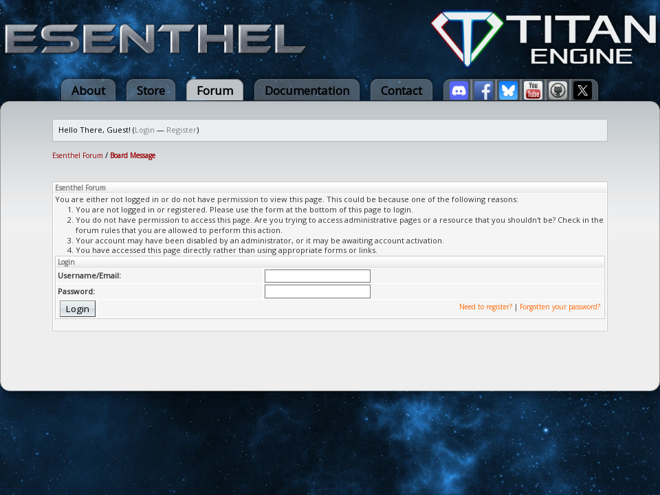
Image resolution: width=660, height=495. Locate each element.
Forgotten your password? (560, 306)
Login (145, 129)
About (88, 90)
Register (181, 129)
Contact (401, 90)
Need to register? (485, 306)
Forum (215, 90)
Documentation (307, 90)
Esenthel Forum (77, 155)
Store (151, 90)
